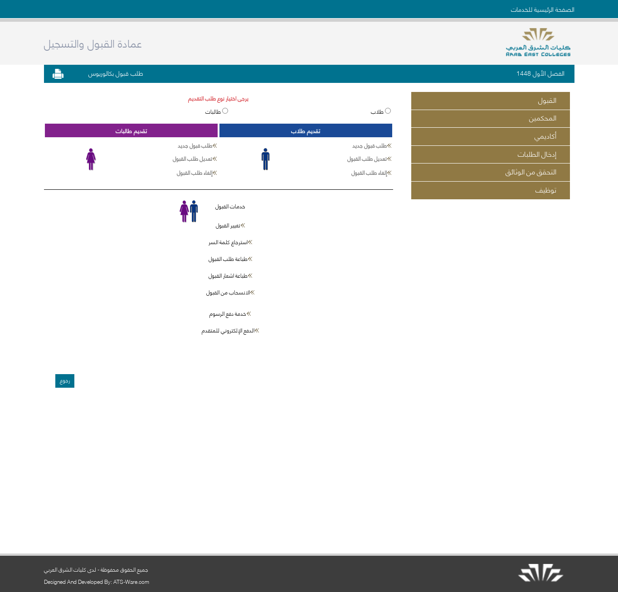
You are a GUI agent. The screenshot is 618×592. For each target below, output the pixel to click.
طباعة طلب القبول (228, 258)
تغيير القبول (228, 225)
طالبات (213, 111)
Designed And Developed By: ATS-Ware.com (96, 581)
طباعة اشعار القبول (228, 275)
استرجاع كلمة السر (228, 241)
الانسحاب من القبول (228, 292)
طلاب (378, 111)
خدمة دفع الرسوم (227, 313)
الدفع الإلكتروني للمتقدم (228, 330)
